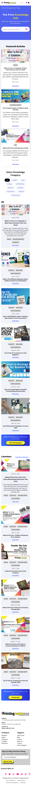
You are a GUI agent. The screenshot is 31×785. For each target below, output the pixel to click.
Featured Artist (15, 195)
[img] (15, 465)
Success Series (10, 191)
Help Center (20, 735)
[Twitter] (9, 774)
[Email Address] (15, 757)
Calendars (5, 739)
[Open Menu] (2, 3)
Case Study (13, 495)
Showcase (21, 191)
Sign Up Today (8, 761)
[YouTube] (18, 774)
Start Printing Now (15, 443)
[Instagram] (13, 774)
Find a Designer (22, 745)
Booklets (14, 180)
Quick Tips (10, 187)
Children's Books (15, 105)
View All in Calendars (22, 457)
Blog (18, 737)
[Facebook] (5, 774)
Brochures (19, 270)
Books (15, 65)
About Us (20, 741)
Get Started (15, 697)
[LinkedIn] (22, 774)
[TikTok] (26, 774)
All (7, 180)
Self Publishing (20, 184)
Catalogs (9, 184)
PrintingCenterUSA (18, 239)
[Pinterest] (29, 774)
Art (15, 145)
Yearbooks (15, 242)
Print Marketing (15, 273)
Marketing (20, 187)
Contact (19, 739)
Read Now (15, 86)
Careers (19, 743)
